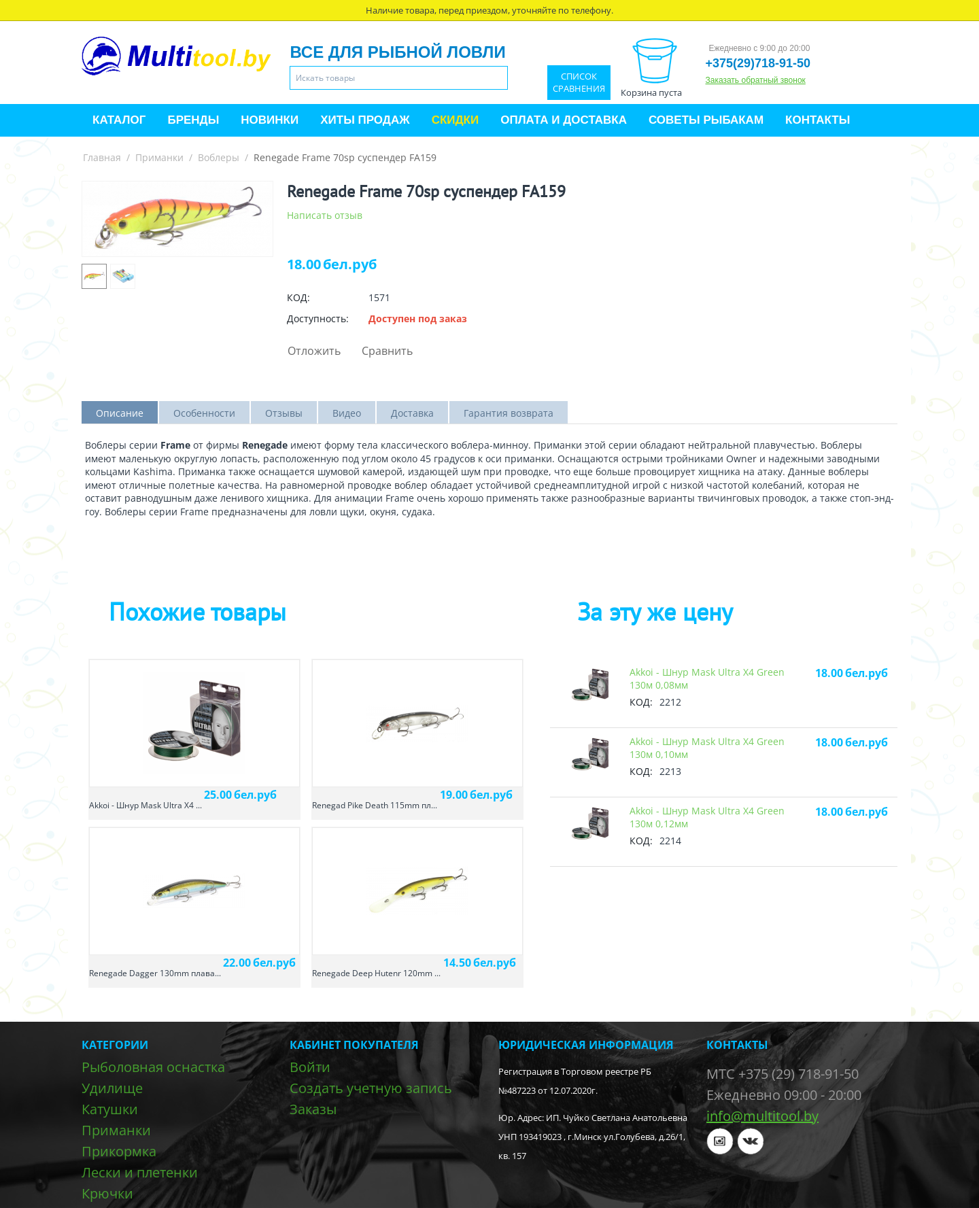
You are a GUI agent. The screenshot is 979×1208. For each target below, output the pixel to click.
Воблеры (218, 157)
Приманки (159, 157)
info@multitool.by (762, 1116)
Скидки (455, 120)
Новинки (269, 120)
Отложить (314, 350)
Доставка (412, 413)
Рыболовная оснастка (153, 1067)
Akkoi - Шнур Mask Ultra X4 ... (145, 805)
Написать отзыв (324, 215)
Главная (102, 157)
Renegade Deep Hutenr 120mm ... (376, 973)
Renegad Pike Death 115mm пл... (374, 805)
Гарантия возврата (508, 413)
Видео (346, 413)
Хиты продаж (364, 120)
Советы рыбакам (706, 120)
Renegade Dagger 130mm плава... (155, 973)
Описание (119, 413)
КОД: (298, 297)
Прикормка (119, 1151)
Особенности (204, 413)
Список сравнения (579, 82)
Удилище (112, 1088)
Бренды (193, 120)
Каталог (118, 120)
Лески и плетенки (140, 1172)
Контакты (817, 120)
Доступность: (318, 318)
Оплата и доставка (563, 120)
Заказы (313, 1109)
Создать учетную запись (371, 1088)
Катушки (110, 1109)
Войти (310, 1067)
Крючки (107, 1193)
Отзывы (284, 413)
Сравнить (387, 350)
